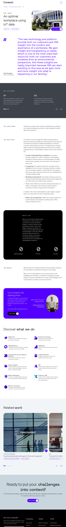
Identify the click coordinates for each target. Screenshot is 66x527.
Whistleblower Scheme (55, 525)
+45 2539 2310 (40, 306)
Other (52, 519)
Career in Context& (43, 523)
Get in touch (12, 313)
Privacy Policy (53, 523)
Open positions (42, 525)
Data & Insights (25, 458)
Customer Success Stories (15, 6)
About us (28, 525)
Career (40, 519)
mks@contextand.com (38, 305)
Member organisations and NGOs (11, 458)
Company (29, 519)
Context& (5, 6)
